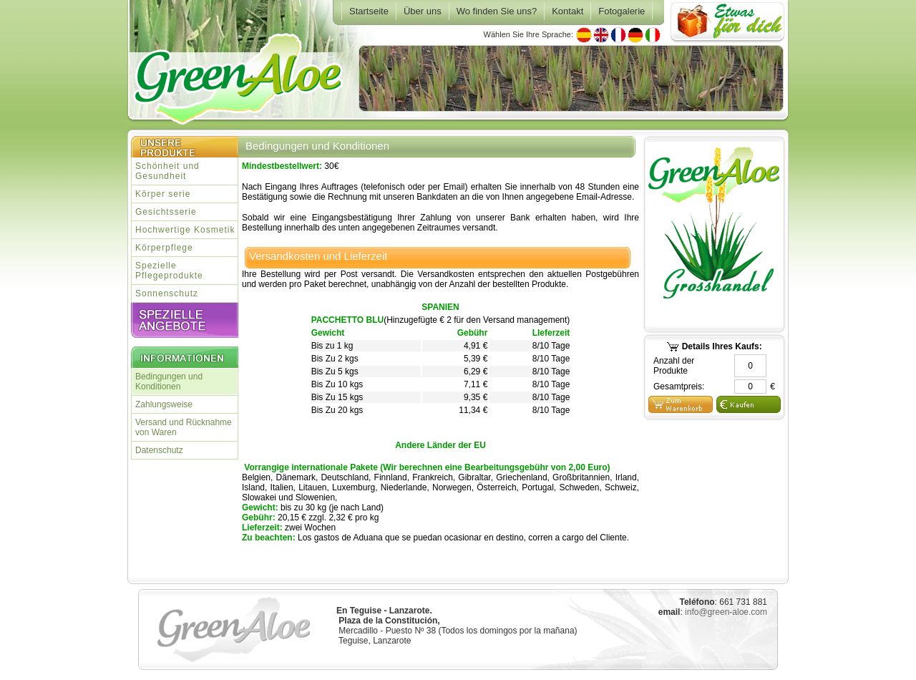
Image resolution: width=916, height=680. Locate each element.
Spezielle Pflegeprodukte (169, 271)
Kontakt (567, 11)
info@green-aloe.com (726, 612)
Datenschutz (159, 450)
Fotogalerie (621, 11)
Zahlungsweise (164, 404)
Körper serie (162, 194)
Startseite (369, 11)
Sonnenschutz (166, 293)
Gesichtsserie (166, 212)
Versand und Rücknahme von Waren (183, 427)
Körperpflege (164, 248)
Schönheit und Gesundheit (167, 171)
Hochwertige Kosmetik (185, 230)
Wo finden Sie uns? (497, 11)
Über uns (423, 11)
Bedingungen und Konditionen (169, 381)
